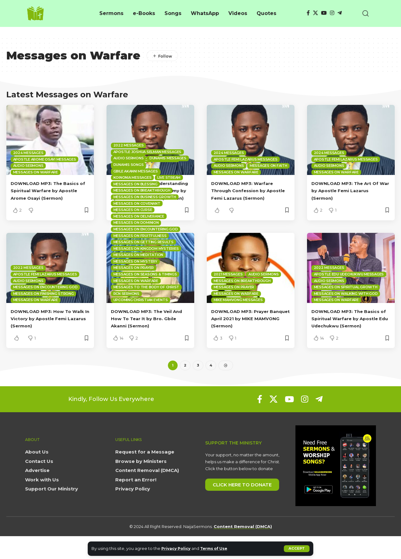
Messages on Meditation (138, 269)
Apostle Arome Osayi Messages (44, 159)
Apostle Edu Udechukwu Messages (349, 288)
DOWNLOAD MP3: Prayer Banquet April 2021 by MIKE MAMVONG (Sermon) (248, 333)
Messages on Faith (268, 165)
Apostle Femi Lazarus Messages (246, 159)
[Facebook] (308, 13)
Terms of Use (218, 548)
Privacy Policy (177, 548)
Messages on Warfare (35, 172)
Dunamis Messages (167, 173)
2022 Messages (28, 282)
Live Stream (168, 192)
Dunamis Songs (128, 179)
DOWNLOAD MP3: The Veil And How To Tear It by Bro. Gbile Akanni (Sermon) (147, 333)
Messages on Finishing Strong (43, 308)
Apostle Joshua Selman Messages (147, 166)
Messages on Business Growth (144, 211)
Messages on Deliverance (138, 230)
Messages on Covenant (136, 218)
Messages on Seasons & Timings (145, 288)
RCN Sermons (126, 308)
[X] (315, 13)
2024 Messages (28, 153)
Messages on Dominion (136, 237)
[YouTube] (324, 13)
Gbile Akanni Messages (135, 185)
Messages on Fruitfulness (140, 250)
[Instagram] (332, 13)
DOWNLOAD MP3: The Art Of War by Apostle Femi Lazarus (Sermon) (350, 190)
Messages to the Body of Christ (146, 302)
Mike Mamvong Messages (238, 314)
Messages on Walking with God (346, 308)
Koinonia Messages (132, 192)
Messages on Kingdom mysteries (146, 263)
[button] (297, 548)
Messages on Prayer (133, 282)
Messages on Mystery (135, 276)
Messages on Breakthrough (141, 205)
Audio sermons (28, 165)
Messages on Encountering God (45, 302)
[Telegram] (339, 13)
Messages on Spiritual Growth (346, 302)
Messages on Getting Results (143, 256)
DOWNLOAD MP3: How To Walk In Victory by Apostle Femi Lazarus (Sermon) (46, 333)
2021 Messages (228, 288)
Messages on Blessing (135, 198)
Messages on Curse (132, 224)
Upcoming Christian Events (140, 314)
